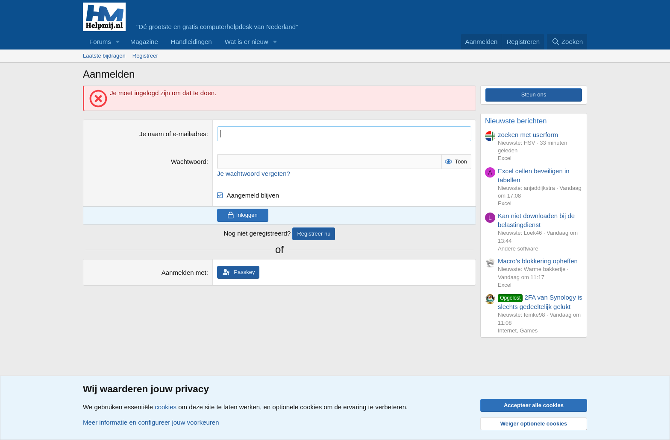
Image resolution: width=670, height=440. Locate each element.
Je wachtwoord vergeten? (253, 173)
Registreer (145, 55)
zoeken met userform (528, 134)
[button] (118, 42)
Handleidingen (191, 41)
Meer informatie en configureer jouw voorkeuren (151, 422)
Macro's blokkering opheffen (538, 261)
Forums (100, 41)
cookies (165, 407)
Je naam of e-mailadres (172, 133)
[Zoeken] (567, 42)
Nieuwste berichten (516, 121)
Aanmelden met (184, 272)
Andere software (518, 248)
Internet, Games (518, 330)
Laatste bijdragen (104, 55)
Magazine (144, 41)
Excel (504, 158)
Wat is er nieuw (246, 41)
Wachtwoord (188, 161)
